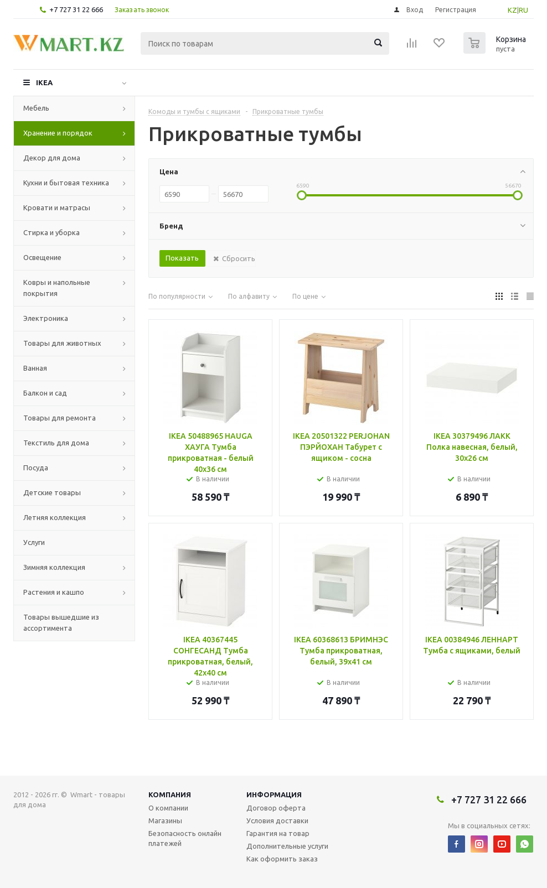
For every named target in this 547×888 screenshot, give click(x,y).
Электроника (45, 318)
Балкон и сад (45, 393)
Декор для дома (51, 158)
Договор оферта (276, 808)
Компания (169, 794)
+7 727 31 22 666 (76, 9)
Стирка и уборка (51, 232)
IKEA (44, 82)
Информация (274, 794)
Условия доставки (277, 820)
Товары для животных (62, 343)
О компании (168, 808)
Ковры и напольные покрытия (56, 287)
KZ (512, 10)
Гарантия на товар (277, 833)
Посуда (35, 467)
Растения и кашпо (53, 592)
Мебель (36, 108)
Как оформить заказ (282, 859)
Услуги (34, 542)
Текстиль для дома (56, 442)
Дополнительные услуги (287, 846)
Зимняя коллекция (54, 567)
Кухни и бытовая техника (66, 182)
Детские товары (52, 492)
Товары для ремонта (59, 418)
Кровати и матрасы (56, 207)
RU (523, 10)
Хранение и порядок (57, 133)
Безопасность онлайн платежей (184, 838)
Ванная (35, 368)
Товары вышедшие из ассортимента (61, 622)
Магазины (165, 820)
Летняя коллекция (54, 517)
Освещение (42, 257)
